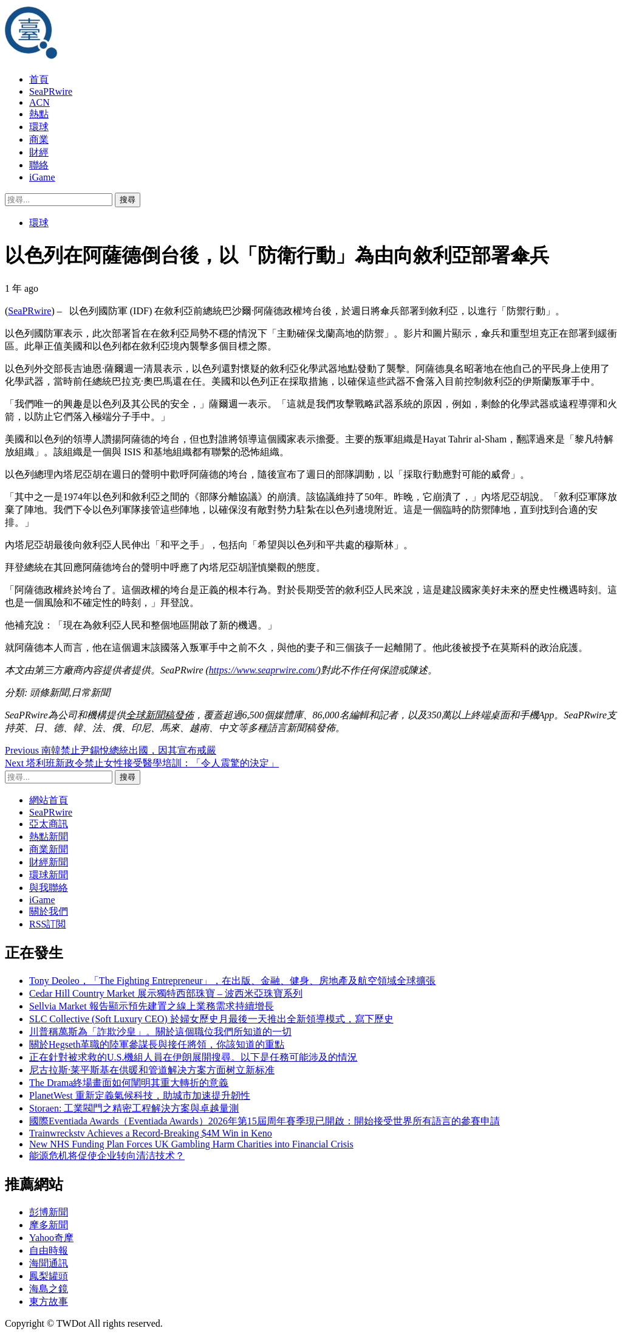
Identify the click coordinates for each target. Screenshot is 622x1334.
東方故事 (48, 1301)
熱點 (39, 114)
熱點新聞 (48, 836)
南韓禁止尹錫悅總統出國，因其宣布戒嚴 (110, 750)
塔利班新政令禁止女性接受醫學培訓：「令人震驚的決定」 (142, 763)
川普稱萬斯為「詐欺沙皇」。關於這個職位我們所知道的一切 (160, 1031)
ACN (39, 102)
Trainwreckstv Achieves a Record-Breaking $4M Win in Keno (150, 1133)
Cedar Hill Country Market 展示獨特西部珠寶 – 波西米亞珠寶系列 (165, 993)
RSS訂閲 (47, 924)
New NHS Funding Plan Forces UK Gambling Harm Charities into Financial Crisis (191, 1144)
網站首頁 (48, 800)
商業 (39, 139)
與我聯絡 (48, 887)
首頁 (39, 79)
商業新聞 (48, 849)
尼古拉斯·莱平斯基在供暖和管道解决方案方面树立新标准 (152, 1070)
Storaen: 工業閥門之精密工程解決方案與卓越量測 (134, 1108)
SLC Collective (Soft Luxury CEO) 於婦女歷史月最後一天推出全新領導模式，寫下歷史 (211, 1019)
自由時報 (48, 1250)
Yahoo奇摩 (51, 1238)
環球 (39, 127)
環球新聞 (48, 875)
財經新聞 (48, 862)
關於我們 (48, 911)
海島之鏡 (48, 1289)
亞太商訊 (48, 824)
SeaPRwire (50, 91)
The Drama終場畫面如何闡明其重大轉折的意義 (128, 1083)
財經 (39, 152)
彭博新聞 (48, 1212)
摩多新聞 (48, 1225)
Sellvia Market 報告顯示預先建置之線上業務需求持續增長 (151, 1006)
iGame (42, 177)
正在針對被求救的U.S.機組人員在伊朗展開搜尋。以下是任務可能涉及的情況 (193, 1057)
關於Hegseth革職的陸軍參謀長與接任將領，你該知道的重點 (156, 1044)
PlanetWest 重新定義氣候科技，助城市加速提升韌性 (139, 1095)
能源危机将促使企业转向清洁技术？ (107, 1155)
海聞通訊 (48, 1263)
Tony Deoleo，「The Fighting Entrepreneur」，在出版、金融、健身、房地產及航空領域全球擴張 (232, 980)
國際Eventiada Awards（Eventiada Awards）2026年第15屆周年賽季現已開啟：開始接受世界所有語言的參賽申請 (264, 1121)
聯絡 (39, 165)
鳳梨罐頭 (48, 1276)
